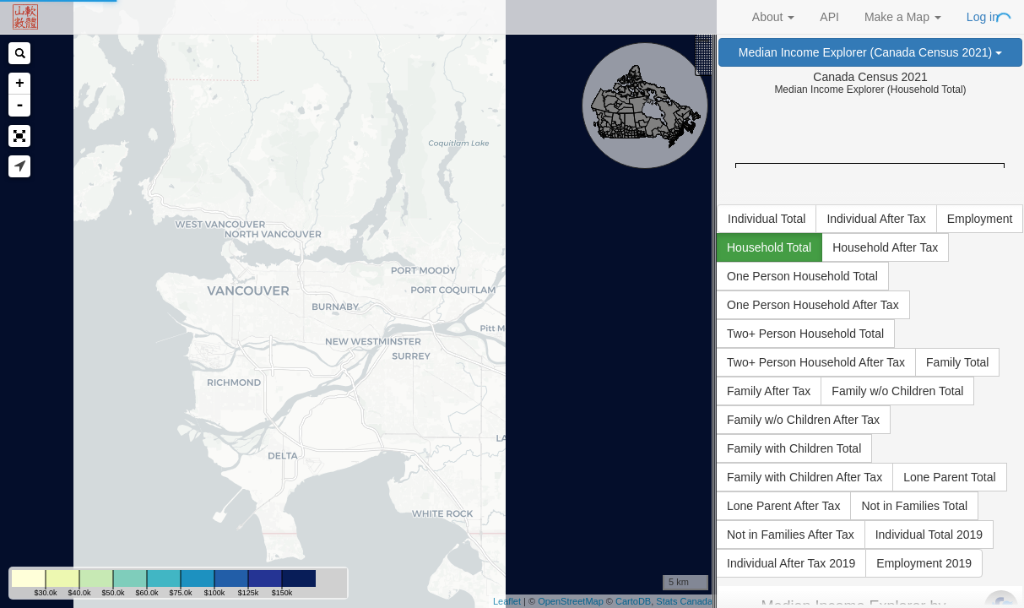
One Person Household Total (802, 276)
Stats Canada (684, 601)
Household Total (769, 247)
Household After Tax (885, 247)
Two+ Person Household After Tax (816, 362)
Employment (980, 218)
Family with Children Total (794, 448)
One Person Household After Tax (813, 305)
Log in (983, 17)
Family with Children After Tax (804, 477)
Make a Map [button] (902, 17)
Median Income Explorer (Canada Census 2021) (870, 52)
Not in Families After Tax (790, 534)
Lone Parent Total (949, 477)
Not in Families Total (914, 506)
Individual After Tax (875, 218)
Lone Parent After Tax (783, 506)
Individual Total (766, 218)
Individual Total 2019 (929, 534)
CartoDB (633, 601)
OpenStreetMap (571, 601)
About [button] (773, 17)
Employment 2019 (924, 563)
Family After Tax (768, 391)
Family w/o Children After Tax (803, 419)
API (829, 17)
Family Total (957, 362)
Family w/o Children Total (897, 391)
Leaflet (507, 601)
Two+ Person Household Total (805, 333)
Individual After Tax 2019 (791, 563)
